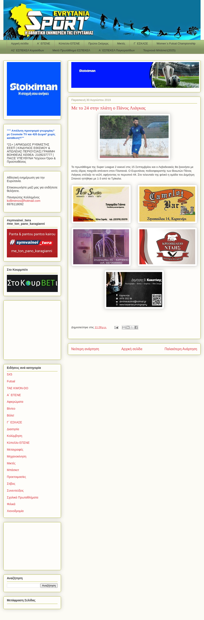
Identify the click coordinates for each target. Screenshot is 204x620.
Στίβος (11, 483)
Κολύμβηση (14, 436)
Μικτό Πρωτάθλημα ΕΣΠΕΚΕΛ (71, 50)
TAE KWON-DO (17, 388)
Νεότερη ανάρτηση (85, 349)
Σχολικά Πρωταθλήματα (22, 497)
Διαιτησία (13, 429)
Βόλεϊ (10, 415)
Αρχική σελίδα (20, 43)
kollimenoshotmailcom (23, 200)
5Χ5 (9, 374)
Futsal (11, 381)
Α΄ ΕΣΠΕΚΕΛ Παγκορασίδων (117, 50)
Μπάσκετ (13, 470)
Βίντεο (11, 408)
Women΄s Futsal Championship (176, 43)
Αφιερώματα (15, 401)
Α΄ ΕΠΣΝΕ (43, 43)
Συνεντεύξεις (15, 490)
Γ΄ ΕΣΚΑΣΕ (141, 43)
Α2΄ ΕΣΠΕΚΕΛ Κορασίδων (27, 50)
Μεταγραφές (15, 449)
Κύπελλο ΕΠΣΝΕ (69, 43)
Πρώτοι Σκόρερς (98, 43)
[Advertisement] (34, 329)
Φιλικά (11, 504)
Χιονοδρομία (15, 511)
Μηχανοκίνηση (16, 456)
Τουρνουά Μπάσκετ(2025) (159, 50)
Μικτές (121, 43)
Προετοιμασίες (16, 477)
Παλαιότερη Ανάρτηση (180, 349)
